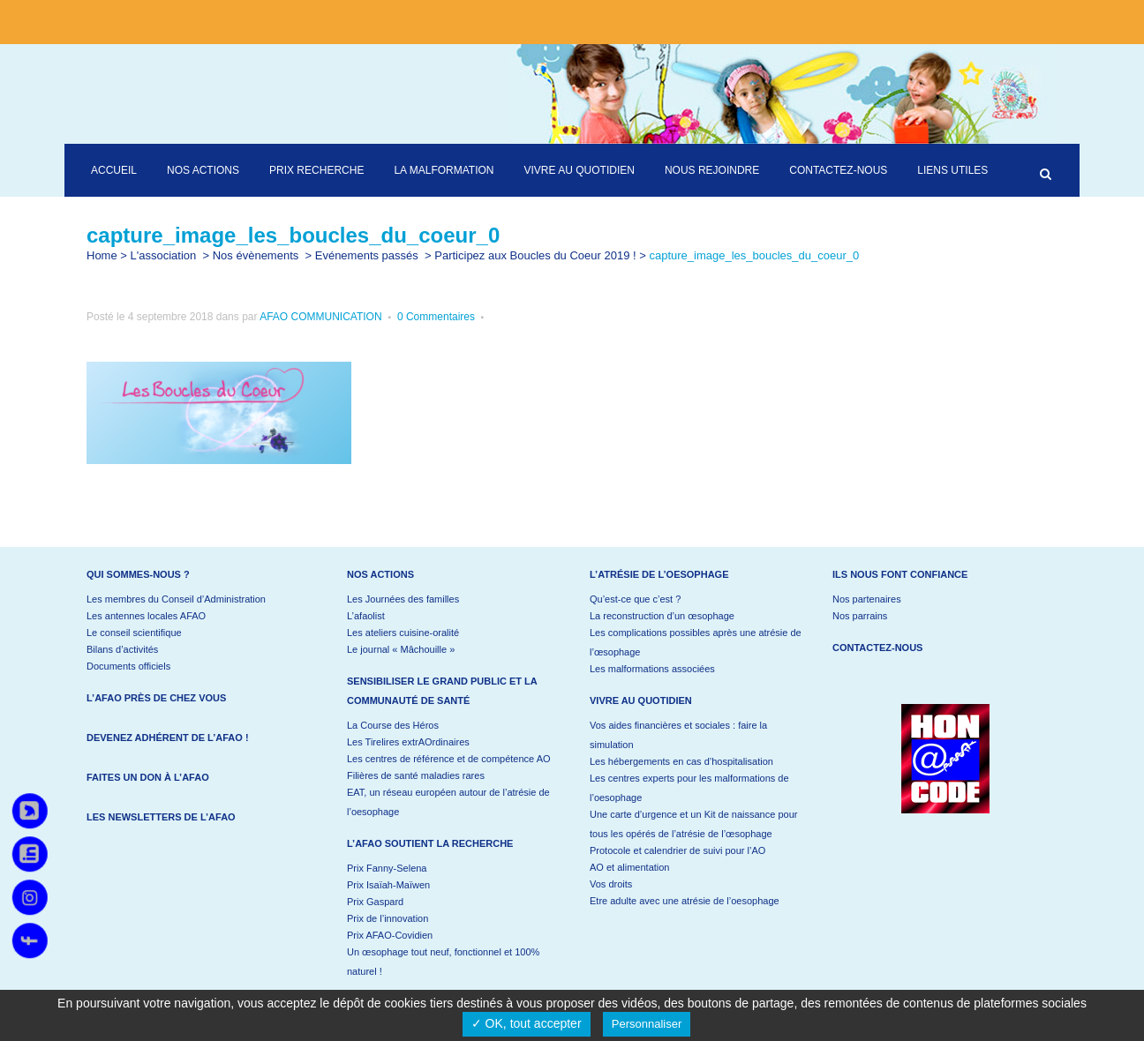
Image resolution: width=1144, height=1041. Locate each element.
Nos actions (380, 574)
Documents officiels (128, 666)
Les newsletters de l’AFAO (161, 817)
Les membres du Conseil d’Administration (176, 599)
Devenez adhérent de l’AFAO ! (168, 737)
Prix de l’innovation (387, 918)
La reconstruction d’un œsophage (662, 615)
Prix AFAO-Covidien (390, 935)
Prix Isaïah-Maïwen (388, 885)
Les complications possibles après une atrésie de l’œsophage (696, 642)
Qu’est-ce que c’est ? (635, 599)
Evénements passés (366, 255)
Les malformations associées (652, 668)
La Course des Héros (393, 725)
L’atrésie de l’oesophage (659, 574)
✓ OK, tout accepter (526, 1023)
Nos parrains (859, 615)
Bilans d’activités (122, 649)
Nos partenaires (866, 599)
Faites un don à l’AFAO (148, 777)
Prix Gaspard (375, 901)
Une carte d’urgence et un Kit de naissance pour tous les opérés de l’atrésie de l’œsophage (693, 824)
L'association (164, 255)
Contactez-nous (877, 647)
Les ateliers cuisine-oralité (403, 632)
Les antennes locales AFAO (146, 615)
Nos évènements (256, 255)
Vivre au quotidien (641, 700)
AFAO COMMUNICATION (320, 317)
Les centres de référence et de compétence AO (449, 758)
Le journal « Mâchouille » (401, 649)
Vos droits (611, 884)
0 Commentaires (436, 317)
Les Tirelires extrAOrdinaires (408, 742)
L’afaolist (366, 615)
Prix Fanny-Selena (387, 868)
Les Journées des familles (403, 599)
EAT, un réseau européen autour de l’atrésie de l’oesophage (448, 802)
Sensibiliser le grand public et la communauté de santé (442, 691)
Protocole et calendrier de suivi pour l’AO (677, 850)
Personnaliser (647, 1023)
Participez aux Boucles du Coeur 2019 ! (535, 255)
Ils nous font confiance (899, 574)
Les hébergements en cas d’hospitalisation (681, 761)
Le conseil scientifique (134, 632)
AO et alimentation (630, 867)
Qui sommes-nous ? (138, 574)
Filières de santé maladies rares (416, 775)
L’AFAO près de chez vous (156, 698)
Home (102, 255)
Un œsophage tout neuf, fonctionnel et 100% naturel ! (443, 962)
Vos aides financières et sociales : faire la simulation (678, 735)
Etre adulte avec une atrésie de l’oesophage (684, 900)
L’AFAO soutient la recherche (430, 843)
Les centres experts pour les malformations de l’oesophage (689, 788)
